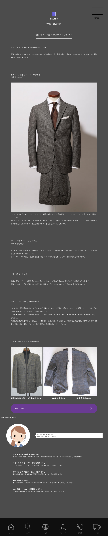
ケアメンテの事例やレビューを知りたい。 (60, 473)
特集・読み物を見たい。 (60, 481)
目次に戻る (19, 408)
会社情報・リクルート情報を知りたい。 (60, 490)
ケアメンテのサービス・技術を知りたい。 (60, 464)
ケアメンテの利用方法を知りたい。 (60, 455)
